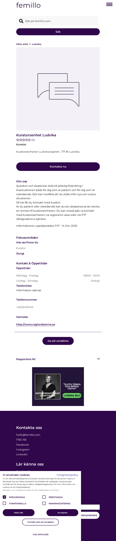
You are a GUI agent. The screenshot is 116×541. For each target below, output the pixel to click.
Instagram (22, 449)
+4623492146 (24, 307)
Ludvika (36, 44)
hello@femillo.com (28, 434)
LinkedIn (22, 454)
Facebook (22, 444)
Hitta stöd (22, 44)
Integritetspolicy (67, 474)
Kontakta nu (58, 166)
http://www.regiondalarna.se (35, 324)
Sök (58, 31)
